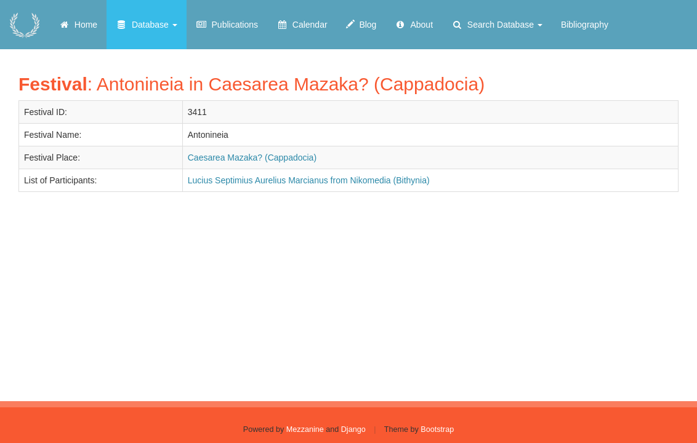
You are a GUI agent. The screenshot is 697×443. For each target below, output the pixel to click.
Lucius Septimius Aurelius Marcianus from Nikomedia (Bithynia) (309, 180)
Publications (227, 25)
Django (353, 429)
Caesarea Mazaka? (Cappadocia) (252, 157)
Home (77, 25)
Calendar (302, 25)
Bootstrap (437, 429)
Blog (361, 25)
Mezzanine (305, 429)
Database (146, 25)
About (414, 25)
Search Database (496, 25)
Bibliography (584, 25)
